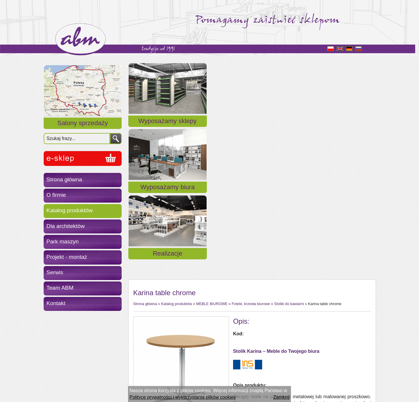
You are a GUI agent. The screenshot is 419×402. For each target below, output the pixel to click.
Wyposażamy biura (251, 128)
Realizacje (335, 128)
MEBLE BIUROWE (212, 160)
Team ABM (60, 288)
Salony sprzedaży (82, 123)
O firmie (56, 195)
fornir (250, 347)
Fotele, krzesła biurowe (251, 160)
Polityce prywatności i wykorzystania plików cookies (182, 397)
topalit (251, 354)
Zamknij (281, 397)
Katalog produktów (70, 210)
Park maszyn (63, 241)
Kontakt (56, 303)
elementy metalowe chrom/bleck (278, 321)
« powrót (142, 337)
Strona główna (64, 179)
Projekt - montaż (67, 257)
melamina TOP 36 (263, 334)
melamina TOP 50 (263, 341)
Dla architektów (66, 226)
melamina (255, 327)
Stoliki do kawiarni (289, 160)
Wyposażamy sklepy (168, 128)
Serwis (55, 272)
